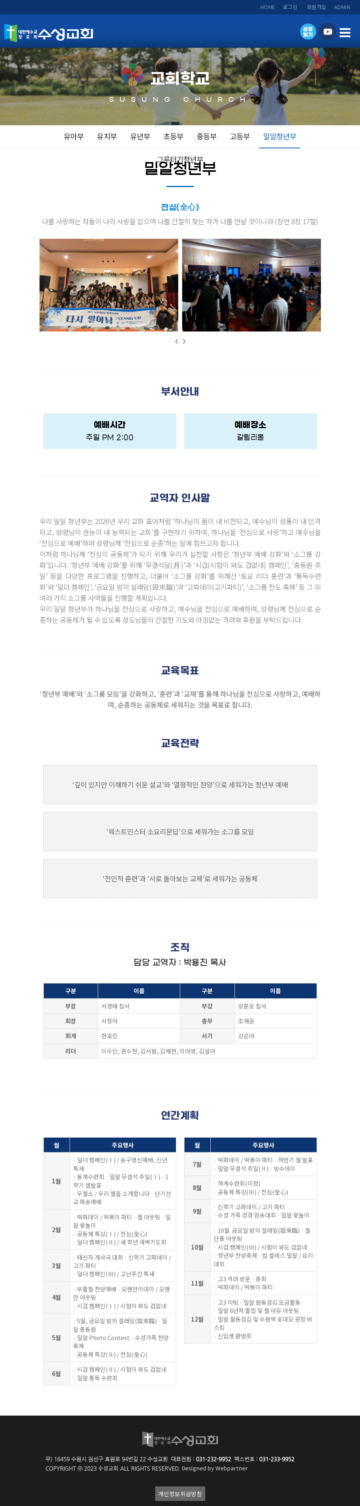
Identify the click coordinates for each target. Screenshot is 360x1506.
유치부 (107, 136)
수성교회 (108, 1468)
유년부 (140, 136)
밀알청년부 (279, 136)
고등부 (240, 136)
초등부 (173, 136)
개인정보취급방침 (180, 1494)
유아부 (74, 136)
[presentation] (176, 340)
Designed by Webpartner (215, 1468)
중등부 (207, 136)
